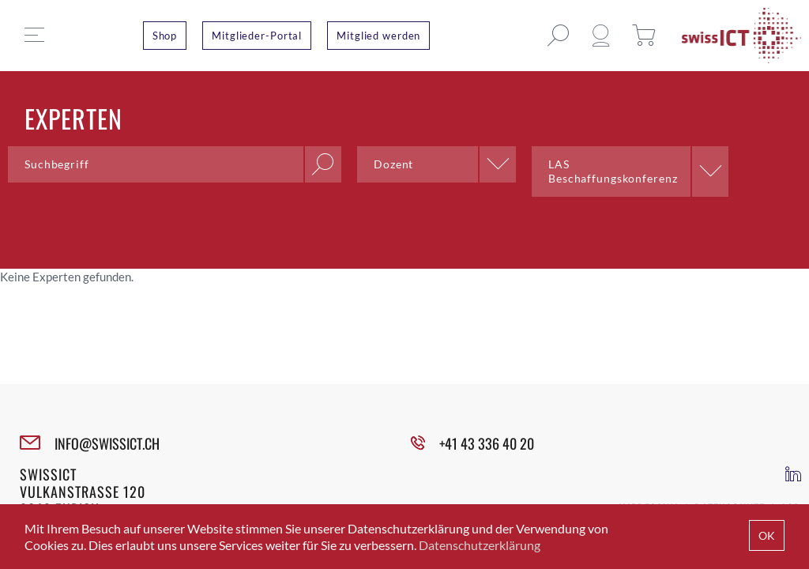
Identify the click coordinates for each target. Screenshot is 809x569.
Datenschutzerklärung (479, 544)
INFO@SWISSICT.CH (107, 443)
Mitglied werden (378, 35)
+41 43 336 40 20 (486, 443)
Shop (165, 35)
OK (766, 535)
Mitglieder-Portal (257, 35)
